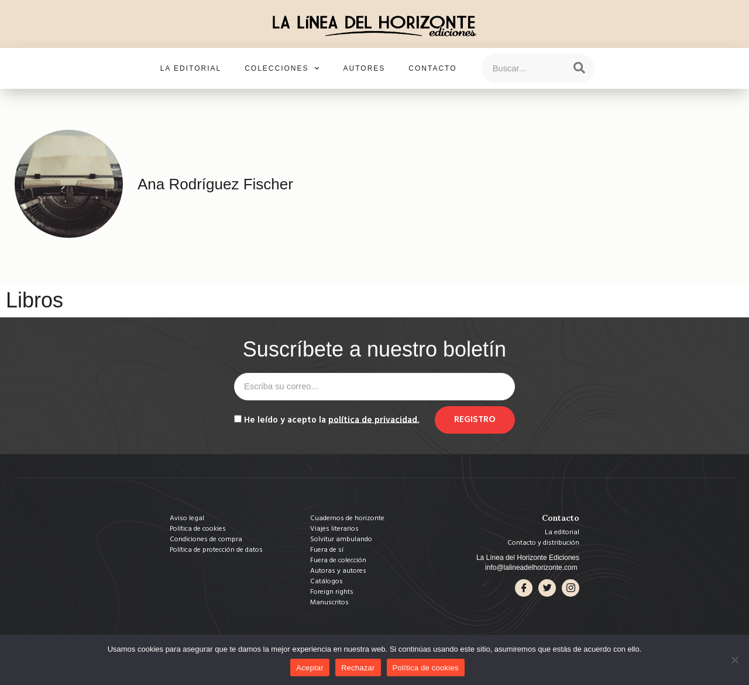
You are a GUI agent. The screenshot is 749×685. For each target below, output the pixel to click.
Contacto (432, 68)
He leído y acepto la (331, 420)
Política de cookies (426, 667)
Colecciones (282, 68)
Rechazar (358, 667)
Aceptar (310, 667)
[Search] (579, 68)
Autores (364, 68)
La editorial (190, 68)
